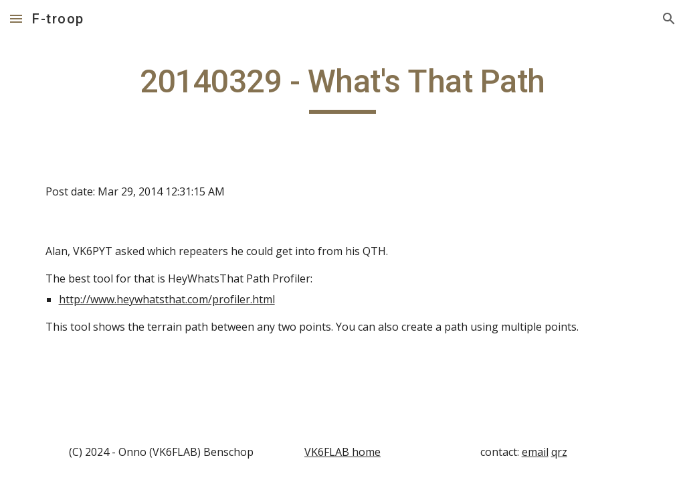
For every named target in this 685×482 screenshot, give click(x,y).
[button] (16, 18)
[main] (343, 87)
